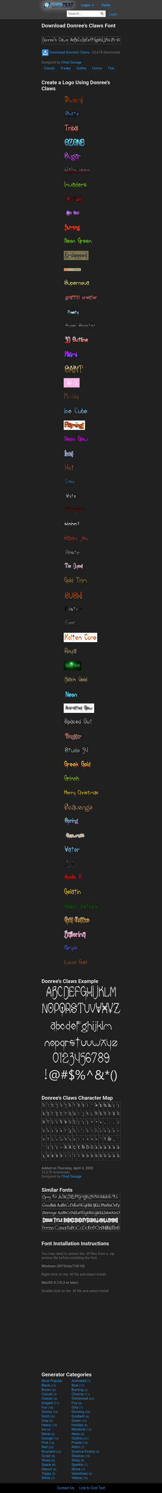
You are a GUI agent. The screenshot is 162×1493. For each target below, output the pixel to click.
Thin (111, 68)
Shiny (78, 1460)
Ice (46, 1429)
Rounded (51, 1451)
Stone (78, 1469)
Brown (49, 1390)
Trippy (48, 1473)
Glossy (50, 1412)
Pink (48, 1443)
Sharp (48, 1460)
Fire (77, 1403)
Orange (50, 1438)
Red (47, 1447)
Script (48, 1456)
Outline (80, 1438)
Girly (77, 1407)
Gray (47, 1421)
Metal (48, 1434)
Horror (97, 68)
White (48, 1478)
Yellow (80, 1478)
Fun (47, 1407)
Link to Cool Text (92, 1488)
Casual (49, 1394)
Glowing (81, 1412)
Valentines (82, 1473)
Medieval (82, 1429)
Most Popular (52, 1381)
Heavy (49, 1425)
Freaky (66, 68)
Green (79, 1421)
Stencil (49, 1469)
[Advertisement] (20, 87)
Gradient (80, 1416)
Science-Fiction (86, 1451)
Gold (48, 1416)
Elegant (50, 1403)
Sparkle (79, 1465)
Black (49, 1385)
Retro (78, 1447)
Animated (81, 1381)
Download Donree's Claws (65, 52)
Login (113, 14)
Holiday (80, 1425)
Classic (49, 68)
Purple (79, 1443)
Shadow (81, 1456)
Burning (80, 1390)
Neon (78, 1434)
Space (48, 1465)
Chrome (81, 1394)
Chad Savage (71, 62)
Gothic (82, 68)
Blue (78, 1385)
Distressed (83, 1398)
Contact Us (65, 1488)
